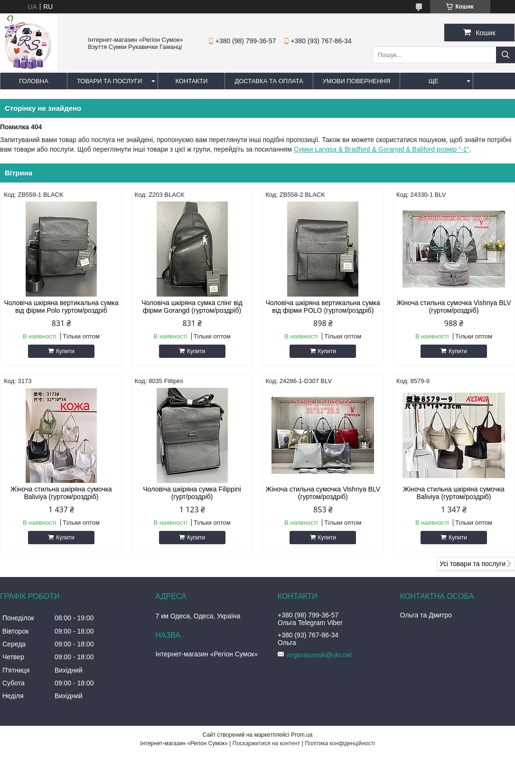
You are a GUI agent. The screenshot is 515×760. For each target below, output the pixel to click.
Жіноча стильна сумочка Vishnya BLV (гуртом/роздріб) (453, 306)
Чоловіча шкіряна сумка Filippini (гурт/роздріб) (192, 492)
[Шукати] (505, 55)
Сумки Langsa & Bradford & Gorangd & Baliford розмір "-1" (381, 149)
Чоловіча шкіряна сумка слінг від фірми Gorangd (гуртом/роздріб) (192, 306)
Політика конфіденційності (340, 743)
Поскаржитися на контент (266, 743)
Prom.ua (301, 734)
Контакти (191, 81)
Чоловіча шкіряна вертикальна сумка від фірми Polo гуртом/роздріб (61, 306)
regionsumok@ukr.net (319, 655)
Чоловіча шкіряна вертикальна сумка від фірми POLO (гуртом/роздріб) (323, 306)
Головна (33, 81)
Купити (65, 351)
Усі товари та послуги (473, 564)
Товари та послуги (109, 81)
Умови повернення (357, 81)
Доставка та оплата (268, 81)
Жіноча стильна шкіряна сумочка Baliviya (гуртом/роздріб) (61, 492)
